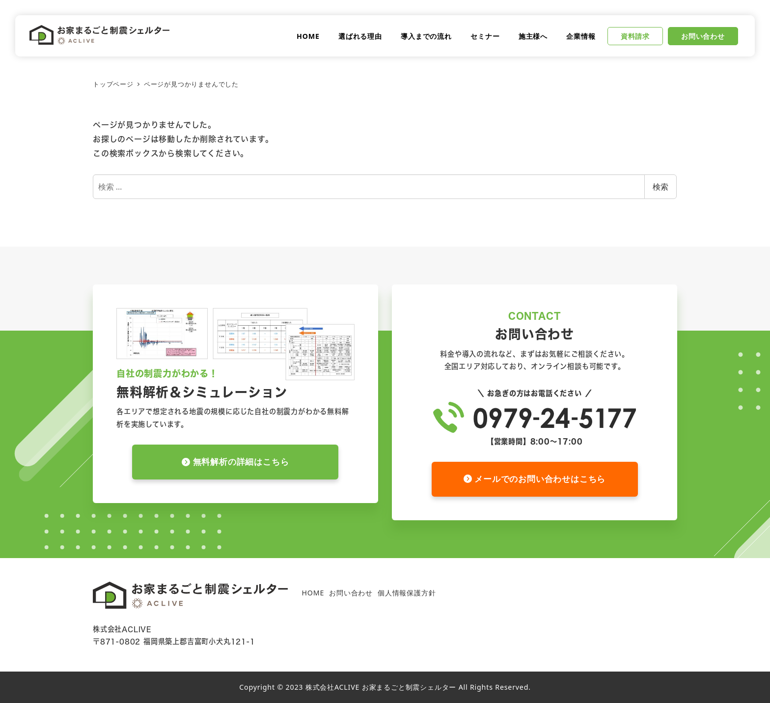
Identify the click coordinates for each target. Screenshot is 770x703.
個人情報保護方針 (407, 592)
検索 (660, 186)
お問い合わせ (351, 592)
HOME (313, 592)
